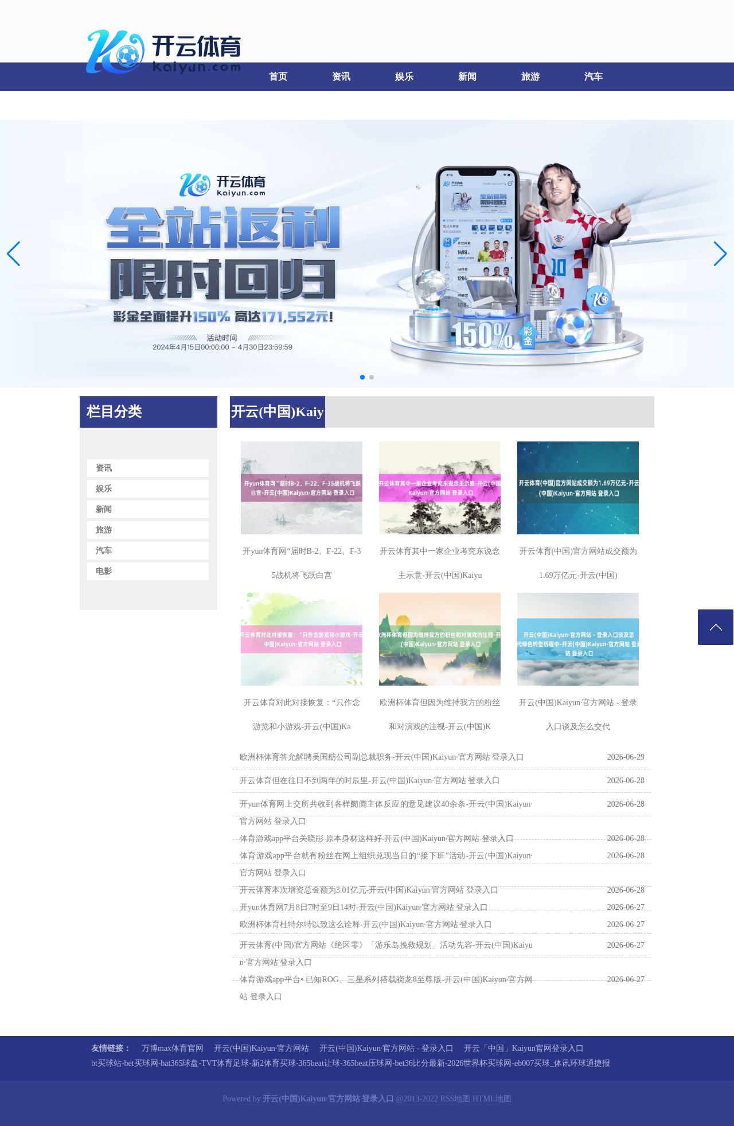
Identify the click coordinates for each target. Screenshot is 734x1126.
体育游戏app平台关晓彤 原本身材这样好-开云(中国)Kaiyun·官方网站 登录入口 (377, 838)
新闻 (467, 76)
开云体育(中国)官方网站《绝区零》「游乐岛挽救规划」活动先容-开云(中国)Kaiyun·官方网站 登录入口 (386, 954)
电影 (109, 105)
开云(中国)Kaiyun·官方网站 (261, 1048)
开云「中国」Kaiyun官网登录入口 (524, 1048)
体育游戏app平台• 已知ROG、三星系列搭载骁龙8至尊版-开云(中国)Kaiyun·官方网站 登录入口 (386, 988)
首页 (278, 76)
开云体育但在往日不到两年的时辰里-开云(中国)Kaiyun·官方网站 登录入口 (370, 780)
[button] (720, 253)
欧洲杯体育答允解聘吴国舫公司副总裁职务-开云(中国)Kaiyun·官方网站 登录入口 (382, 757)
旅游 (530, 76)
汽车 (593, 76)
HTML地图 (492, 1098)
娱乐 (404, 76)
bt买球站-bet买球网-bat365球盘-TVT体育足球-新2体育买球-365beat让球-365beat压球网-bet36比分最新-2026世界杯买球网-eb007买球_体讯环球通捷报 (350, 1063)
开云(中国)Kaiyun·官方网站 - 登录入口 (386, 1048)
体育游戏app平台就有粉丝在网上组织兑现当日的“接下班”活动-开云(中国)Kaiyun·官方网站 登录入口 (386, 864)
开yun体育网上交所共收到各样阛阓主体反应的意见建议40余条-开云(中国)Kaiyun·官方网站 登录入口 (386, 813)
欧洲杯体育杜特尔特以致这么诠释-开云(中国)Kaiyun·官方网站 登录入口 (366, 924)
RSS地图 (455, 1098)
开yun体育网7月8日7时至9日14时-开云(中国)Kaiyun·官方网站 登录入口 (364, 907)
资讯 (341, 76)
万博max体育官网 (173, 1048)
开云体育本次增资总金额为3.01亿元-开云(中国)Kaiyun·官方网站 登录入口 (369, 890)
